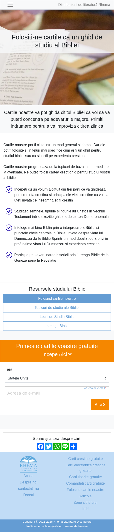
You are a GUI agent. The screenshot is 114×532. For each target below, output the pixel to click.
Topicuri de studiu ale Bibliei (57, 308)
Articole (85, 496)
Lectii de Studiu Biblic (57, 317)
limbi (85, 509)
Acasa (28, 476)
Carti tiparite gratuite (85, 477)
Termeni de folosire (75, 526)
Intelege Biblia (57, 326)
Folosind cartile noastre (57, 298)
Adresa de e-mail (95, 388)
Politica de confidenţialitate (43, 526)
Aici (99, 404)
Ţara (8, 369)
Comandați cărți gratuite (85, 483)
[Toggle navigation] (10, 4)
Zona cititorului (85, 502)
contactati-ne (28, 489)
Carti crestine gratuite (85, 459)
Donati (28, 495)
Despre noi (28, 482)
